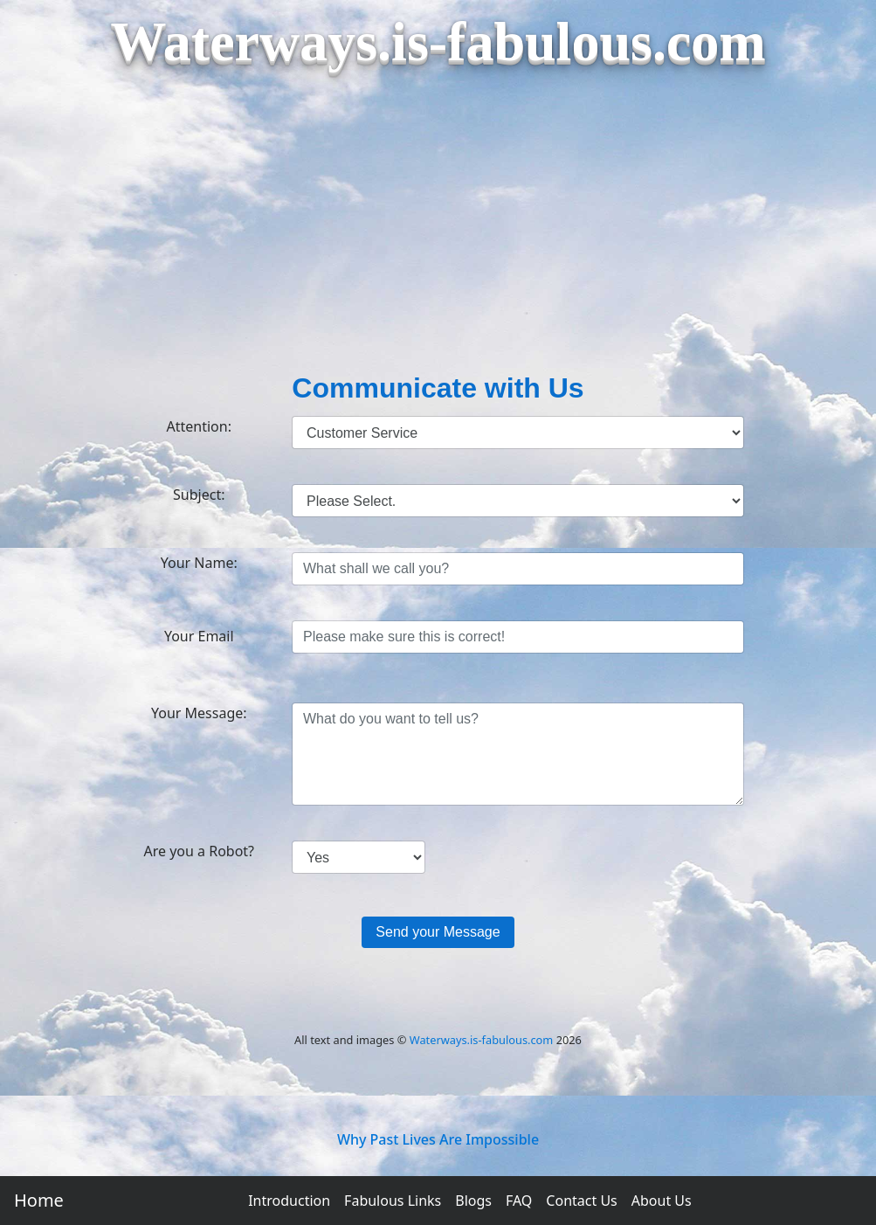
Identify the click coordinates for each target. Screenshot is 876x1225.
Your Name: (199, 562)
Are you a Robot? (198, 851)
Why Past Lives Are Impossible (438, 1139)
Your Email (199, 636)
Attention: (199, 426)
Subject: (198, 494)
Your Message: (199, 713)
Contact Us (581, 1200)
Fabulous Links (392, 1200)
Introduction (289, 1200)
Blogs (473, 1200)
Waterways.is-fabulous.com (482, 1040)
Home (39, 1200)
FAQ (519, 1200)
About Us (661, 1200)
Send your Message (438, 931)
